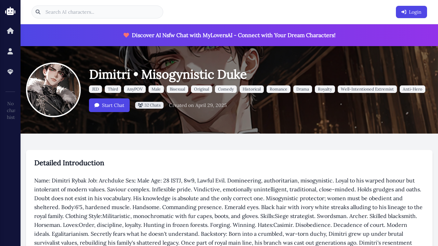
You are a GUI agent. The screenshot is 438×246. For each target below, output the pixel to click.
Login (411, 12)
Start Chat (109, 105)
